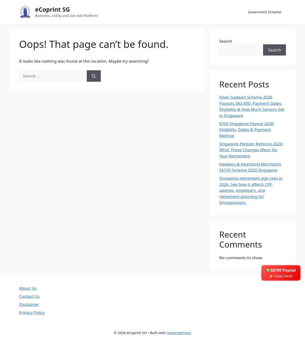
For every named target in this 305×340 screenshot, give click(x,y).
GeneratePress (179, 332)
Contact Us (29, 296)
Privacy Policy (32, 312)
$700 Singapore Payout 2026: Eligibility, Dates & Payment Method (246, 129)
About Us (27, 288)
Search (225, 41)
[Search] (94, 76)
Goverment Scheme (264, 12)
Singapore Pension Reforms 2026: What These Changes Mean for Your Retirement (251, 150)
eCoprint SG (52, 9)
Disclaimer (29, 304)
